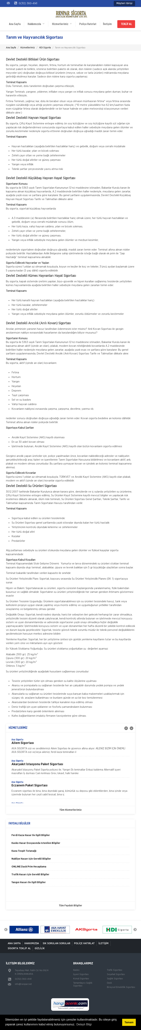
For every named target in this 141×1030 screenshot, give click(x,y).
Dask (109, 983)
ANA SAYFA (14, 943)
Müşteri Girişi (124, 3)
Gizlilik (40, 948)
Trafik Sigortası (114, 970)
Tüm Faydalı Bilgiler (70, 905)
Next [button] (135, 929)
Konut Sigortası (81, 979)
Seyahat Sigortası (116, 974)
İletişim (107, 24)
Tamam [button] (128, 1022)
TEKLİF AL (126, 24)
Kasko (76, 970)
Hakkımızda (36, 24)
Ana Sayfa (15, 24)
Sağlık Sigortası (115, 979)
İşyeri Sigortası (81, 974)
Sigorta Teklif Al (19, 948)
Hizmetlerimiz (62, 24)
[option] (70, 747)
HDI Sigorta (45, 48)
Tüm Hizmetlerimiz (70, 810)
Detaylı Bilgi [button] (83, 1024)
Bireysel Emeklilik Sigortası (121, 987)
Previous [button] (6, 929)
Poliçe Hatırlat (87, 24)
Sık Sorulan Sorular (56, 943)
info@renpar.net (23, 984)
